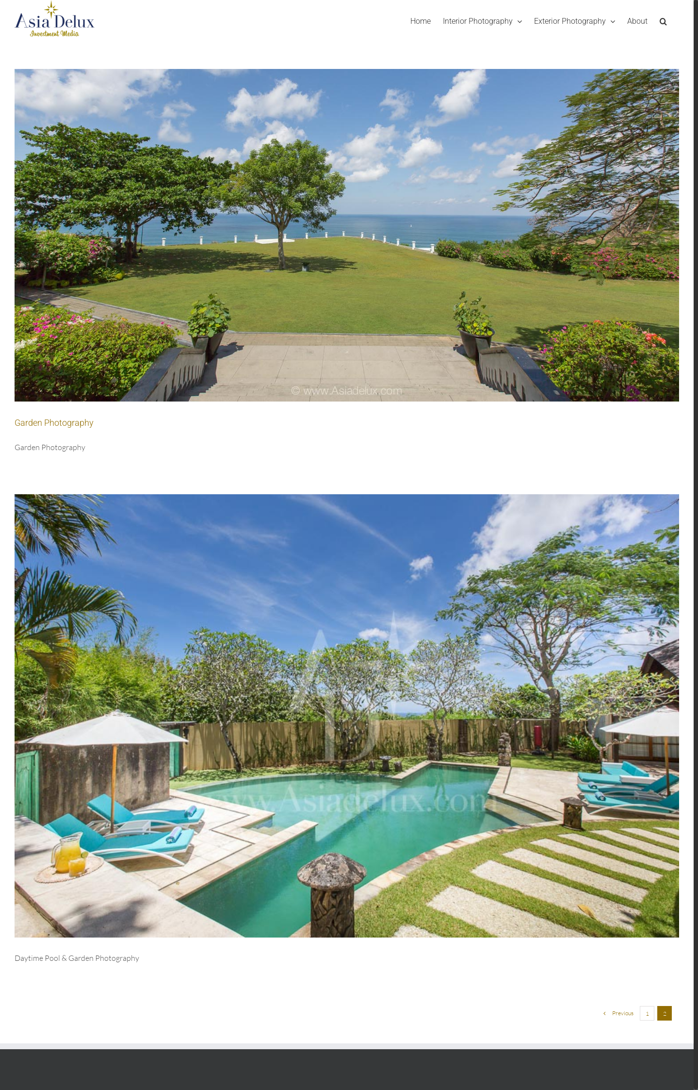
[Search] (663, 21)
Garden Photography (54, 423)
